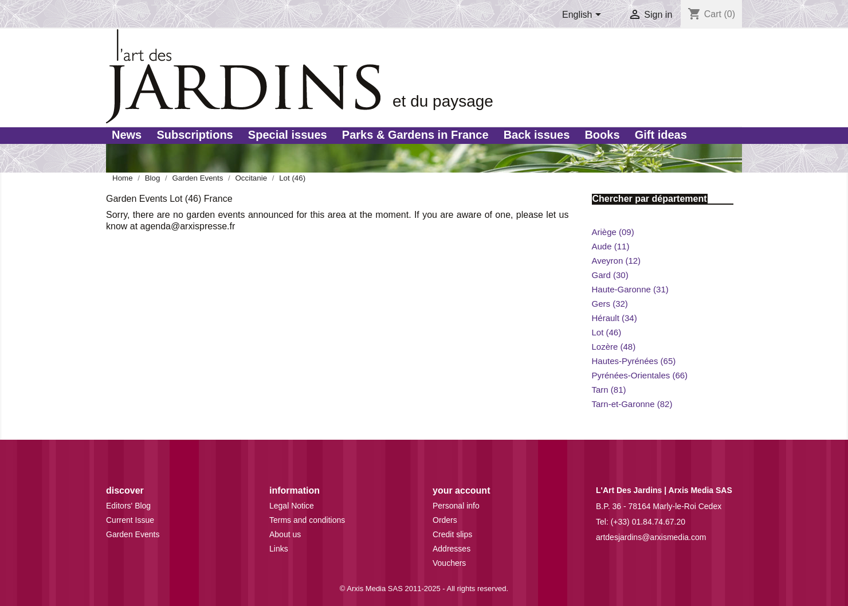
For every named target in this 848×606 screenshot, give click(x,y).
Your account (461, 490)
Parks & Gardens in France (415, 134)
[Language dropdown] (583, 15)
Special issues (287, 134)
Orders (445, 520)
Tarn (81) (609, 389)
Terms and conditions (307, 520)
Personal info (456, 505)
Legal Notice (291, 505)
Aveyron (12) (616, 260)
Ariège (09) (613, 232)
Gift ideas (661, 134)
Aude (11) (611, 246)
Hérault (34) (614, 318)
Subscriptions (194, 134)
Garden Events (132, 534)
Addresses (451, 548)
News (127, 134)
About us (285, 534)
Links (278, 548)
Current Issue (130, 520)
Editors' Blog (128, 505)
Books (601, 134)
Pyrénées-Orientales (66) (640, 375)
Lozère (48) (614, 346)
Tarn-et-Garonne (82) (632, 404)
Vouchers (449, 563)
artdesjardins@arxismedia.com (651, 537)
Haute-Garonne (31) (630, 289)
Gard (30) (610, 275)
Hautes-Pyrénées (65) (634, 361)
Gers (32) (610, 303)
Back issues (537, 134)
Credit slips (452, 534)
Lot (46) (607, 332)
